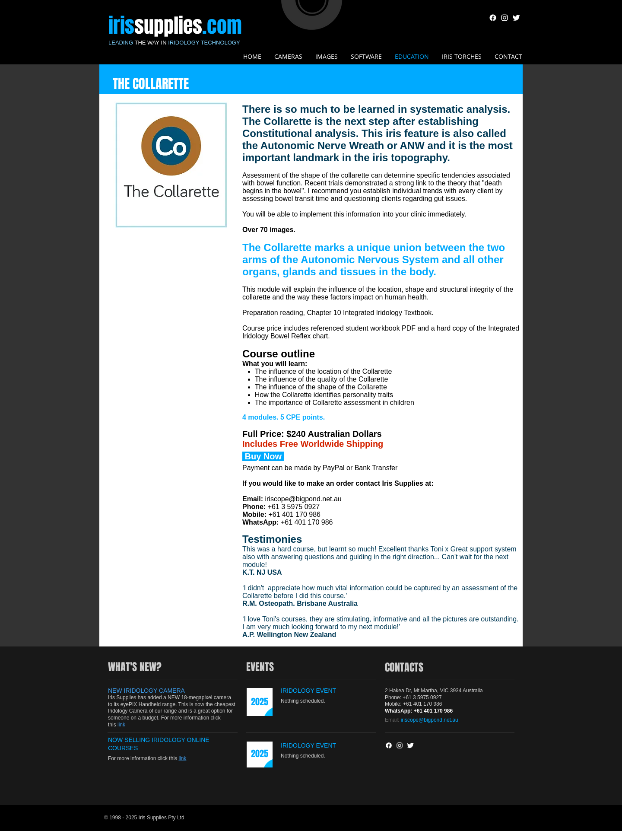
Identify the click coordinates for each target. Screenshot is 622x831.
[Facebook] (493, 17)
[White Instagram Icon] (504, 17)
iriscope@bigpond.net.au (303, 499)
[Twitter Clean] (516, 17)
